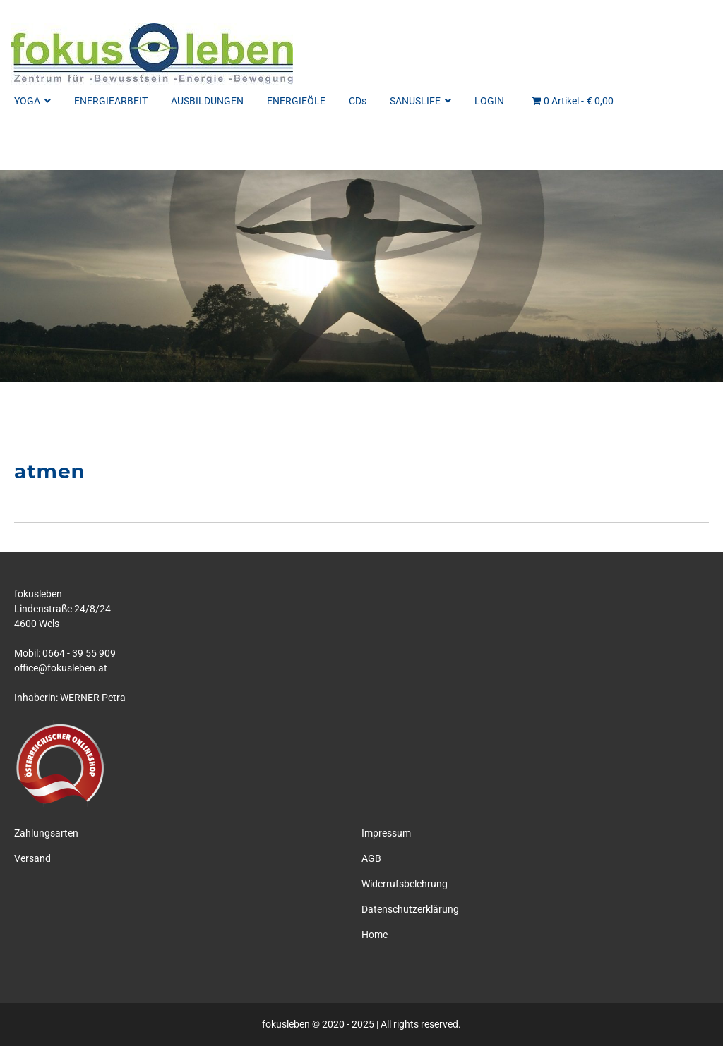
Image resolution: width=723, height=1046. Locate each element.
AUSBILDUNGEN (207, 101)
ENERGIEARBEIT (111, 101)
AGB (371, 858)
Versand (32, 858)
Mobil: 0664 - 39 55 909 (65, 653)
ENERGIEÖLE (296, 101)
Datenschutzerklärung (410, 909)
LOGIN (489, 101)
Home (375, 934)
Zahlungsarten (46, 833)
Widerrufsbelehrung (405, 883)
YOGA (32, 101)
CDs (357, 101)
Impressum (386, 833)
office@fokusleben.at (60, 668)
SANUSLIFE (420, 101)
